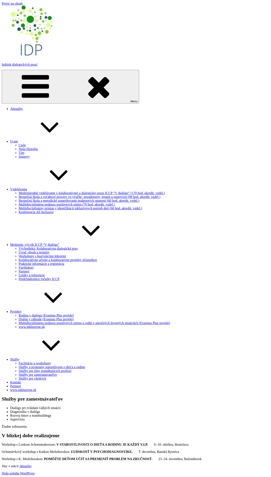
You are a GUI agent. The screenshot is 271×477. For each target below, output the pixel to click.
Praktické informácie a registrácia (41, 263)
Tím (21, 153)
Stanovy (24, 156)
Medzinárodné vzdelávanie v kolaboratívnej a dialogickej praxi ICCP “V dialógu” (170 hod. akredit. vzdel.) (92, 193)
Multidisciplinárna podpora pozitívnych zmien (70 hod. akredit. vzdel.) (67, 204)
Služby (46, 359)
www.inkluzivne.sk (32, 327)
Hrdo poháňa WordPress (18, 473)
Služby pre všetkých (32, 378)
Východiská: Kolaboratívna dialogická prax (48, 248)
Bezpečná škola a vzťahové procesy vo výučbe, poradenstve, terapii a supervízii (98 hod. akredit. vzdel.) (89, 197)
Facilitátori (26, 267)
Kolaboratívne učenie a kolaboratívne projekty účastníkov (58, 260)
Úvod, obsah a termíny (34, 252)
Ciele (22, 145)
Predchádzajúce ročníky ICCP (39, 279)
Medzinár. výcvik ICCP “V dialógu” (66, 244)
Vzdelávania (50, 189)
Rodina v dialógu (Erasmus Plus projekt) (46, 315)
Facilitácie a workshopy (35, 363)
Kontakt (15, 382)
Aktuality (16, 109)
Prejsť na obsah (12, 3)
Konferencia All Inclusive (36, 212)
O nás (46, 141)
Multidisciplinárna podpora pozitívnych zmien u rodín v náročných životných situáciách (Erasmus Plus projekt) (94, 323)
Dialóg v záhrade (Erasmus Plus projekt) (46, 319)
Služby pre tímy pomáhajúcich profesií (45, 371)
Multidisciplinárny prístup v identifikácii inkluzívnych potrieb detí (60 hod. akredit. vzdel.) (80, 208)
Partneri (24, 271)
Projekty (47, 311)
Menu (70, 87)
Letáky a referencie (32, 275)
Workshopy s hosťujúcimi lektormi (42, 256)
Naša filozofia (28, 149)
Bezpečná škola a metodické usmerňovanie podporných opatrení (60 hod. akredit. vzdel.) (79, 200)
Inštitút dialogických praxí (19, 64)
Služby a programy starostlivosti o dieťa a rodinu (52, 367)
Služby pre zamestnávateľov (38, 374)
